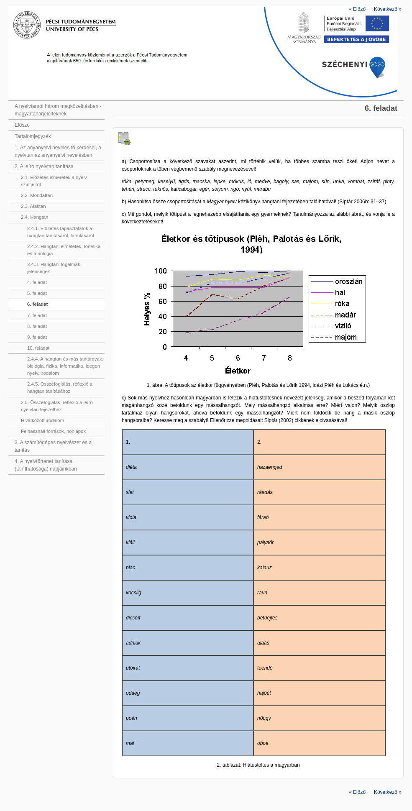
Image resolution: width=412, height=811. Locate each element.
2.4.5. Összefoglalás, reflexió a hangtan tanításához (59, 387)
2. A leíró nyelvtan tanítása (44, 166)
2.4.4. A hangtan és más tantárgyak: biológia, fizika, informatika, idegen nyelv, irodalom (65, 366)
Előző (357, 9)
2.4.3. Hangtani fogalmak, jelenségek (54, 268)
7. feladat (37, 315)
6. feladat (37, 304)
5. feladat (37, 293)
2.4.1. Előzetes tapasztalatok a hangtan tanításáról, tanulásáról (60, 232)
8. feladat (37, 326)
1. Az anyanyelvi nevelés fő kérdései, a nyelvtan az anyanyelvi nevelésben (58, 151)
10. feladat (38, 347)
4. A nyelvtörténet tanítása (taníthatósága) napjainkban (46, 465)
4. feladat (37, 282)
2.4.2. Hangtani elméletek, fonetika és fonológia (63, 250)
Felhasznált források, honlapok (53, 431)
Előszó (22, 125)
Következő (388, 9)
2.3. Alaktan (33, 206)
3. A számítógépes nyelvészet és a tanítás (53, 446)
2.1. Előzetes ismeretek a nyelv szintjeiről (54, 181)
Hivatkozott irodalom (42, 420)
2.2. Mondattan (37, 195)
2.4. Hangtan (34, 217)
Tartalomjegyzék (33, 136)
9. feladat (37, 337)
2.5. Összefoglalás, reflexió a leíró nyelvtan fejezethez (57, 406)
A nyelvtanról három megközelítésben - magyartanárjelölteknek (58, 110)
